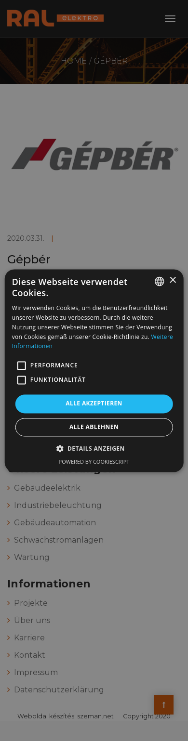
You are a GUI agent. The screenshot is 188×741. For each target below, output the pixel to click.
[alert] (94, 370)
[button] (21, 366)
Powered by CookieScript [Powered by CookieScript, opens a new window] (94, 461)
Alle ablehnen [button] (94, 427)
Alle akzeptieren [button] (94, 404)
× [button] (172, 280)
